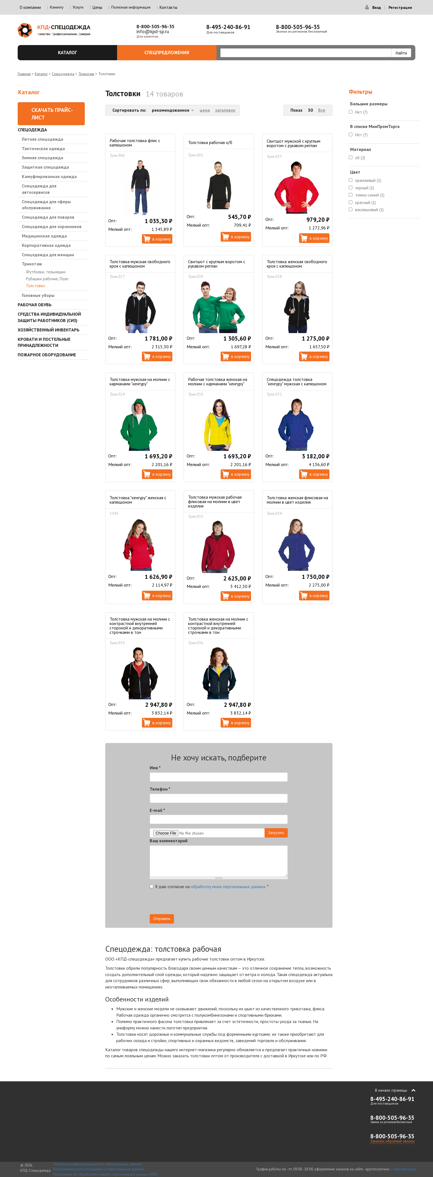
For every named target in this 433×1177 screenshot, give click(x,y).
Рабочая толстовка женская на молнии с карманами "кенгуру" (217, 381)
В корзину (161, 239)
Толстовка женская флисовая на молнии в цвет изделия (297, 500)
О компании (30, 7)
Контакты (168, 7)
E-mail (157, 810)
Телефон (160, 789)
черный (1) (364, 187)
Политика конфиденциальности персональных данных (97, 1164)
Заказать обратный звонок (392, 1141)
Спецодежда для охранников (51, 226)
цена (205, 110)
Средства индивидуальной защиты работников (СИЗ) (49, 317)
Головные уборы (38, 295)
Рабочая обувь (35, 304)
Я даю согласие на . (209, 886)
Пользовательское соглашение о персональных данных (98, 1169)
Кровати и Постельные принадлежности (44, 342)
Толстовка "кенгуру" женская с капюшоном (138, 500)
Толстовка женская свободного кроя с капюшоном (297, 264)
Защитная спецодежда (45, 167)
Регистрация (400, 7)
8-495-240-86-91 (228, 27)
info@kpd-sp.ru (152, 31)
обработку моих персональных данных (228, 886)
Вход (376, 7)
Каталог (84, 52)
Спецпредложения (177, 52)
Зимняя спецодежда (42, 157)
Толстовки (35, 285)
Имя (155, 767)
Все (321, 110)
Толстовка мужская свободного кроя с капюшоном (140, 264)
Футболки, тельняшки (45, 271)
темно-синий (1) (369, 195)
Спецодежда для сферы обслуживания (46, 205)
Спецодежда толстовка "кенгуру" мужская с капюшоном (296, 381)
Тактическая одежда (43, 148)
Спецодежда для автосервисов (39, 189)
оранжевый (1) (368, 180)
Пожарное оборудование (47, 354)
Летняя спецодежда (42, 139)
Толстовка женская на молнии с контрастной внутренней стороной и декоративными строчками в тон (218, 625)
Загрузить (276, 832)
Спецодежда (63, 73)
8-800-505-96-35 (155, 26)
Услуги (78, 7)
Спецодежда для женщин (48, 254)
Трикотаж (86, 73)
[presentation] (238, 903)
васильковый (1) (369, 209)
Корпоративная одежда (46, 245)
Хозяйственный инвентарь (49, 330)
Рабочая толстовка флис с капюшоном (135, 143)
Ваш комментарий (169, 840)
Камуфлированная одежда (49, 176)
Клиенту (57, 7)
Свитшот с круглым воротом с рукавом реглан (216, 264)
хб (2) (360, 157)
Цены (97, 7)
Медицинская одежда (44, 236)
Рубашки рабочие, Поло (47, 278)
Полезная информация (131, 7)
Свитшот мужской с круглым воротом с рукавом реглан (293, 143)
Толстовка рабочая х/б (210, 142)
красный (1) (365, 202)
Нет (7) (361, 112)
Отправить (161, 918)
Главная (24, 73)
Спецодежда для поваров (48, 217)
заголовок (225, 110)
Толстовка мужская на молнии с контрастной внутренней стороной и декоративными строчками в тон (140, 625)
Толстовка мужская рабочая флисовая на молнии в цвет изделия (215, 501)
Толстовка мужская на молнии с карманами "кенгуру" (140, 381)
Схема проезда (403, 1169)
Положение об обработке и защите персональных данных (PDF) (105, 1174)
